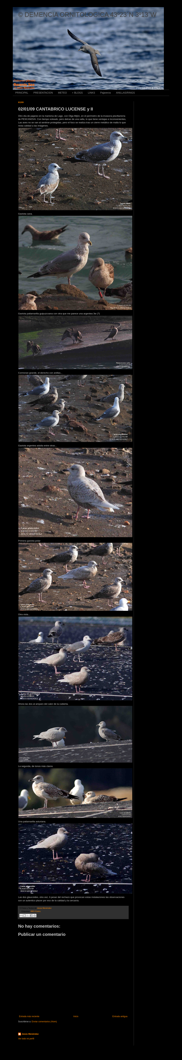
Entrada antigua (119, 1016)
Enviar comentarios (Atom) (44, 1021)
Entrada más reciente (29, 1016)
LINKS (91, 92)
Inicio (75, 1016)
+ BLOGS (77, 92)
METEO (62, 92)
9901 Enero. (36, 911)
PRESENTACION (43, 92)
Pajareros (105, 92)
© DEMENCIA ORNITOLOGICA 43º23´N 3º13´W (87, 14)
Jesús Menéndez (30, 1034)
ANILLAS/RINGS (125, 92)
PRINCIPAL (21, 92)
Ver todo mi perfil (26, 1038)
